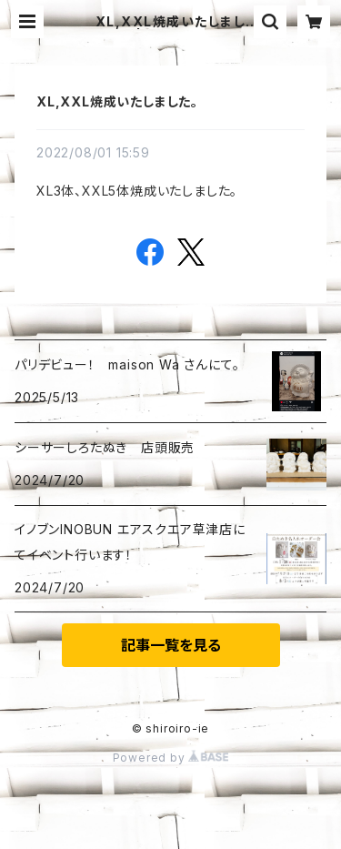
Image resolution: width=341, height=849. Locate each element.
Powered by (171, 757)
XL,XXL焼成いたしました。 (117, 101)
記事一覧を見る (171, 645)
